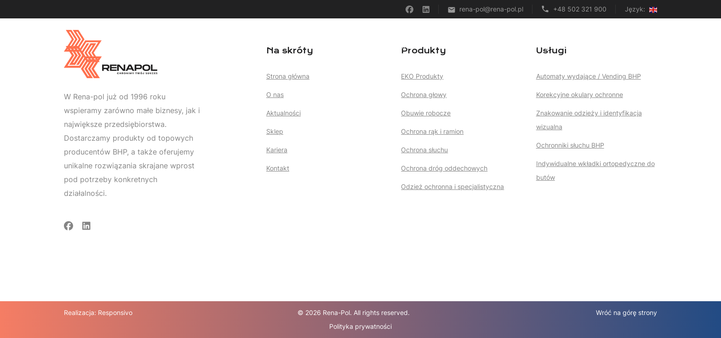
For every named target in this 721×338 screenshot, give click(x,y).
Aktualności (283, 113)
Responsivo (115, 312)
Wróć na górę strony (626, 312)
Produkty (457, 46)
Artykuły (503, 45)
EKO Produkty (422, 76)
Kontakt (645, 45)
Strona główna (357, 45)
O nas (572, 45)
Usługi (409, 46)
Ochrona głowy (423, 94)
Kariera (607, 45)
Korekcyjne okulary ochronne (579, 94)
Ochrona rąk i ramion (432, 131)
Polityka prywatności (360, 326)
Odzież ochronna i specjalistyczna (452, 186)
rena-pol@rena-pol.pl (491, 9)
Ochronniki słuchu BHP (570, 145)
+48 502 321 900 (580, 9)
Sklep (540, 45)
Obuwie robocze (426, 113)
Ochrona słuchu (424, 150)
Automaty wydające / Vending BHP (588, 76)
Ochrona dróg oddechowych (444, 168)
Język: (641, 9)
